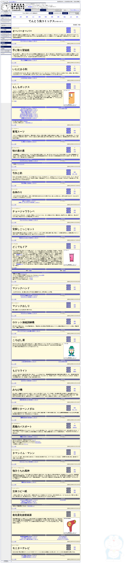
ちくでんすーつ (15, 128)
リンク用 (14, 43)
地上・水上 (74, 409)
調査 (75, 388)
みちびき (14, 386)
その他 (3, 38)
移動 (75, 172)
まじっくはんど (15, 285)
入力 (71, 16)
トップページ (6, 13)
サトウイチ (35, 276)
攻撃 (75, 306)
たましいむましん (15, 450)
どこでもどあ (15, 243)
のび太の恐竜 (63, 500)
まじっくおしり (15, 302)
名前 (21, 16)
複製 (75, 492)
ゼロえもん (37, 441)
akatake (25, 121)
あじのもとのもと (15, 147)
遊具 (75, 228)
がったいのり (15, 189)
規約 (77, 16)
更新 (58, 16)
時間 (75, 453)
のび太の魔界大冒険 (63, 108)
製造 (75, 130)
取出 (75, 51)
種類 (27, 16)
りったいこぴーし (15, 488)
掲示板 (3, 48)
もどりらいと (15, 367)
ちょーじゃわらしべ (16, 208)
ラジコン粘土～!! (12, 1)
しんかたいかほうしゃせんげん (18, 512)
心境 (75, 31)
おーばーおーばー (15, 28)
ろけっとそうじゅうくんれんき (18, 319)
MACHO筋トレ (29, 122)
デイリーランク (5, 40)
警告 (75, 390)
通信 (75, 49)
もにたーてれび (15, 545)
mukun (31, 277)
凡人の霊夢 (41, 275)
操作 (75, 287)
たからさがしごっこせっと (17, 226)
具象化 (74, 371)
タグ (33, 16)
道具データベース (5, 18)
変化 (75, 30)
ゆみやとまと (15, 170)
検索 (77, 13)
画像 (52, 16)
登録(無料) (30, 6)
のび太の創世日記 (63, 536)
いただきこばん (15, 66)
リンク (3, 53)
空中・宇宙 (74, 174)
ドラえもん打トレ (5, 36)
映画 (46, 16)
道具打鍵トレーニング (6, 25)
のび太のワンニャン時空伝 (63, 539)
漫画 (39, 16)
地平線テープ (19, 254)
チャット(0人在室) (5, 51)
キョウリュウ (23, 273)
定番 (15, 267)
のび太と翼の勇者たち (63, 537)
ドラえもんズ (21, 164)
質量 (75, 70)
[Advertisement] (6, 79)
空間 (75, 247)
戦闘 (75, 304)
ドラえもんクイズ (5, 21)
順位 (65, 16)
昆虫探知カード (19, 264)
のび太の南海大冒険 (63, 361)
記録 (75, 369)
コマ (35, 41)
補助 (75, 321)
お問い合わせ (4, 44)
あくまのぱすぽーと (16, 423)
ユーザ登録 (4, 29)
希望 (75, 86)
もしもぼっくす (15, 84)
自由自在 (75, 427)
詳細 (30, 270)
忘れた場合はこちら (75, 10)
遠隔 (75, 289)
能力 (75, 193)
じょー (33, 440)
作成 (75, 132)
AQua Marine (38, 442)
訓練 (75, 323)
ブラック (26, 444)
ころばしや (14, 337)
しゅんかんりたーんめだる (17, 405)
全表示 (14, 16)
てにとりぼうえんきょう (17, 47)
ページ (32, 41)
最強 (15, 101)
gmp (31, 279)
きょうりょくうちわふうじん (18, 467)
